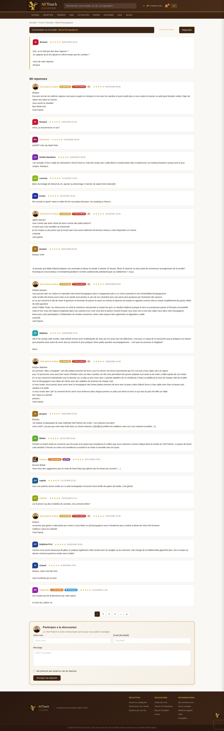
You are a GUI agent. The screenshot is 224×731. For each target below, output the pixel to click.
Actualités (83, 15)
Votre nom (38, 635)
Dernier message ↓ (167, 29)
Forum (96, 15)
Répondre (187, 30)
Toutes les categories (138, 702)
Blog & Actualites (162, 710)
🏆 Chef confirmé (79, 86)
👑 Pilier (66, 459)
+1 (89, 86)
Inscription (182, 718)
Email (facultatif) (121, 635)
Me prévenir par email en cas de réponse (55, 671)
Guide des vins (161, 702)
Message (37, 647)
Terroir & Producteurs (164, 706)
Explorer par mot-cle (137, 710)
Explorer (109, 15)
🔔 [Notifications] (167, 5)
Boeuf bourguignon (68, 30)
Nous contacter (184, 706)
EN (174, 6)
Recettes (48, 15)
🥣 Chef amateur (54, 459)
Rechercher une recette (139, 706)
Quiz (120, 15)
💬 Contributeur (70, 590)
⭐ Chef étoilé (65, 86)
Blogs (129, 15)
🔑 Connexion (154, 6)
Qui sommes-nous (186, 702)
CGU (180, 714)
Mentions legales (185, 710)
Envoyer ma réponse (47, 678)
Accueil (35, 15)
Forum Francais (46, 22)
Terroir (61, 15)
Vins (71, 15)
